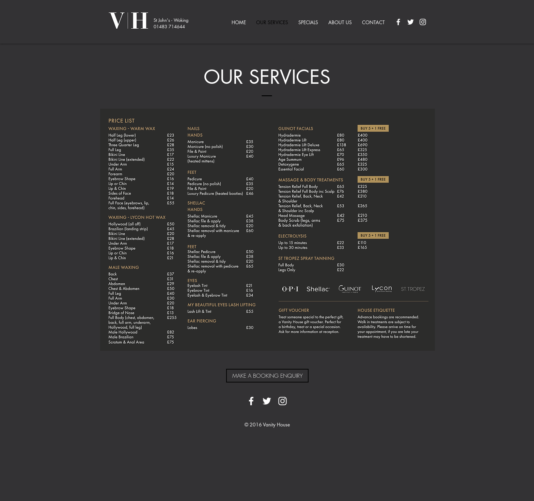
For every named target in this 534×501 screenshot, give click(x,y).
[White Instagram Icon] (423, 22)
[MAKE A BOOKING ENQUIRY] (267, 375)
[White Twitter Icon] (410, 22)
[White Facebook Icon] (398, 22)
